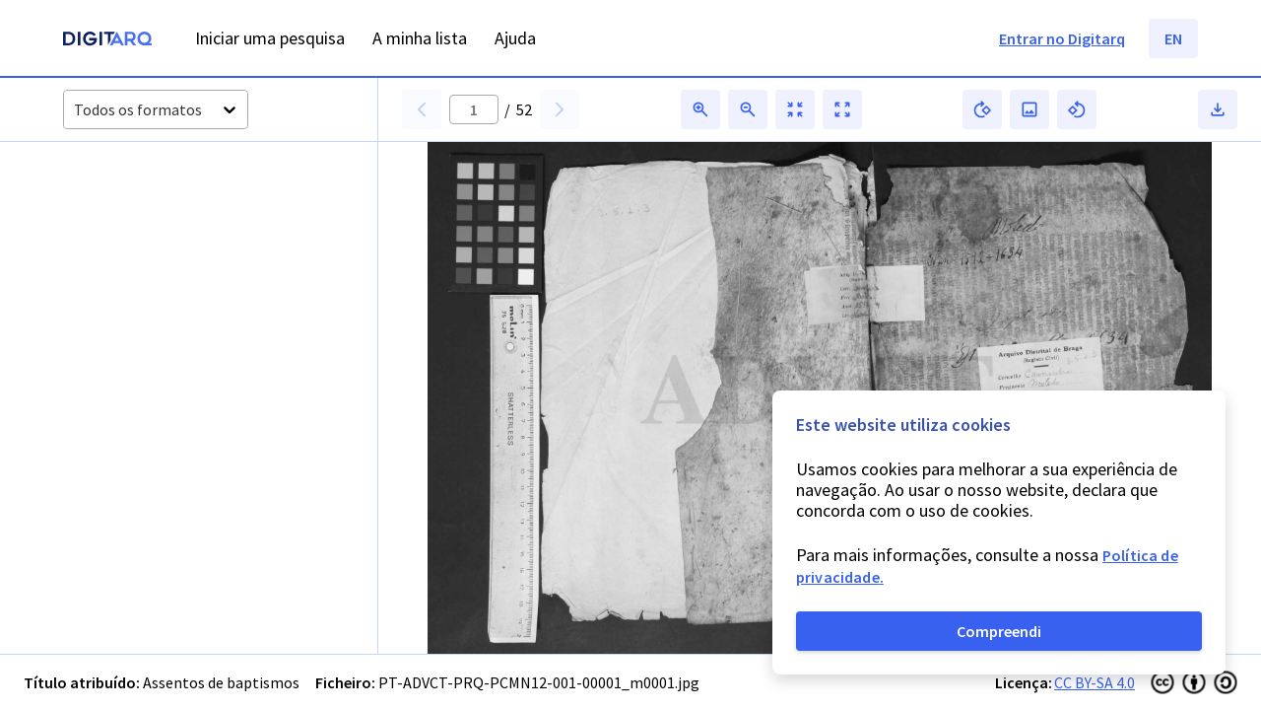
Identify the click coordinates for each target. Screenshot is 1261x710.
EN (1173, 38)
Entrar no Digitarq (1062, 38)
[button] (126, 229)
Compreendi (999, 631)
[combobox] (75, 110)
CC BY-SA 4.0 (1094, 682)
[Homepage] (107, 41)
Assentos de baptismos (221, 682)
